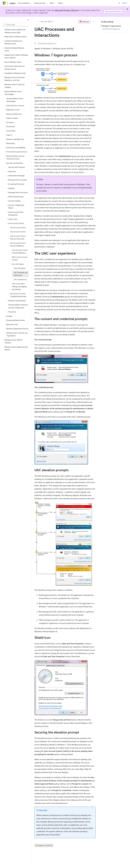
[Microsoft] (4, 3)
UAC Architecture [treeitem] (20, 279)
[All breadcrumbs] (36, 21)
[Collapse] (28, 20)
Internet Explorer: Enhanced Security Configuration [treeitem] (18, 306)
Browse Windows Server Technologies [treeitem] (14, 99)
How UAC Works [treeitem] (20, 268)
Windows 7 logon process (111, 26)
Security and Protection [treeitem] (16, 167)
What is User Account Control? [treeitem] (19, 258)
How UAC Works (46, 21)
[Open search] (119, 3)
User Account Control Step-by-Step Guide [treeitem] (18, 237)
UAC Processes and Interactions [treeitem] (21, 273)
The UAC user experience (111, 29)
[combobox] (16, 25)
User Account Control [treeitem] (18, 227)
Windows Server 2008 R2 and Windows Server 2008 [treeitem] (15, 31)
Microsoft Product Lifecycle (66, 10)
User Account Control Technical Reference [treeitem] (19, 251)
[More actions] (94, 21)
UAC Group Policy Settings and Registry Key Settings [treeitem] (19, 286)
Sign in (124, 3)
